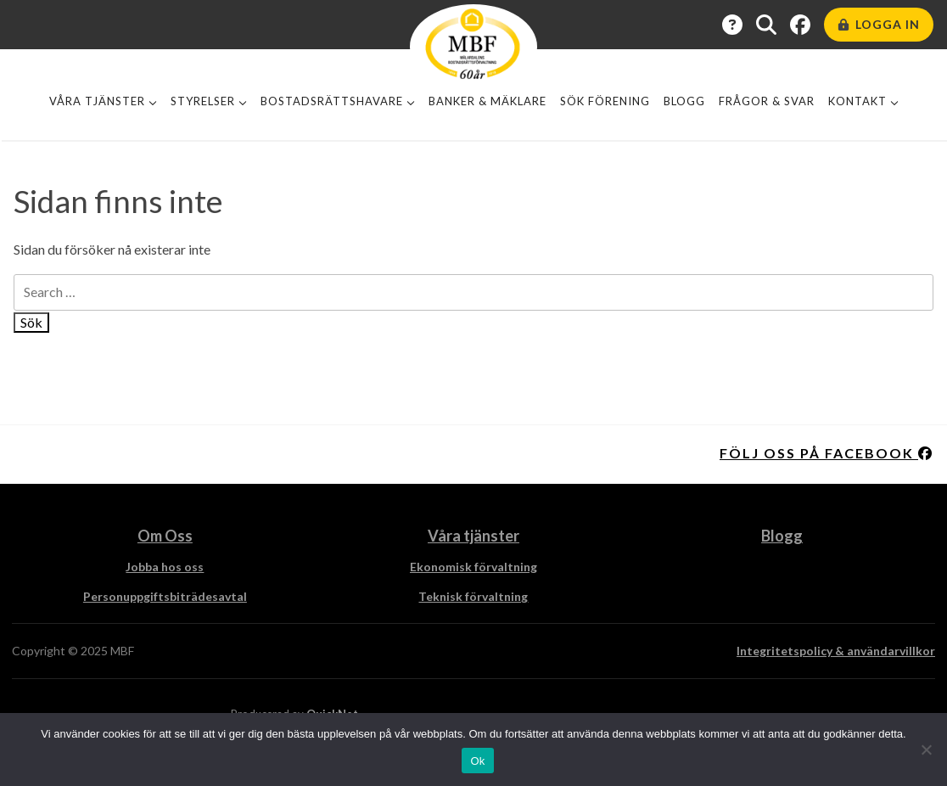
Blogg (684, 101)
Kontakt (857, 101)
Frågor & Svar (767, 101)
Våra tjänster (97, 101)
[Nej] (925, 749)
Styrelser (203, 101)
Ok (477, 761)
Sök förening (605, 101)
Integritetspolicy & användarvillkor (836, 650)
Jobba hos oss (165, 566)
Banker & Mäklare (487, 101)
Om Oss (165, 535)
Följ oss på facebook (826, 453)
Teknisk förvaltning (473, 596)
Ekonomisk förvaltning (473, 566)
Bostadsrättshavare (332, 101)
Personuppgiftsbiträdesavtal (165, 596)
